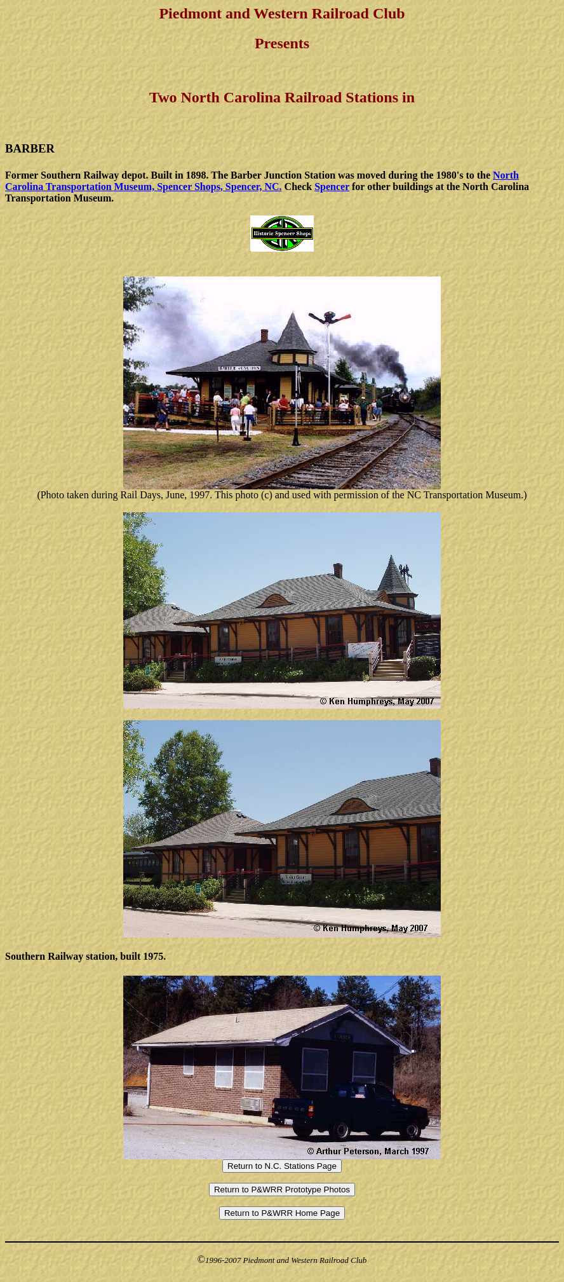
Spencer (331, 186)
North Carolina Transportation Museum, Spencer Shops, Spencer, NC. (262, 181)
